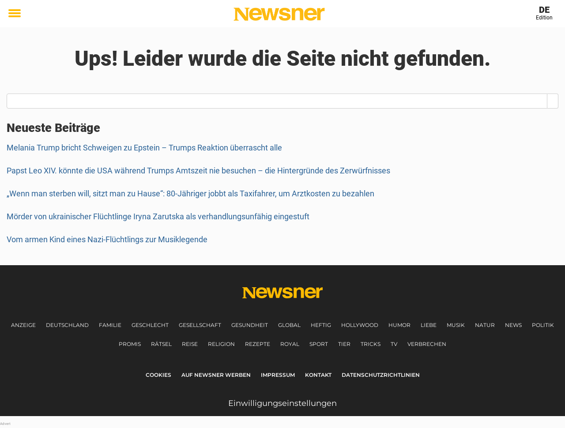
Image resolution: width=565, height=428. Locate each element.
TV (394, 344)
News (513, 325)
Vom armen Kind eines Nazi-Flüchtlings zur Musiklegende (107, 239)
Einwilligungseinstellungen (282, 403)
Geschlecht (150, 325)
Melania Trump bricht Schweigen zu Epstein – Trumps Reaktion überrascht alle (144, 147)
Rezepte (257, 344)
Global (289, 325)
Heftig (321, 325)
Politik (543, 325)
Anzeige (23, 325)
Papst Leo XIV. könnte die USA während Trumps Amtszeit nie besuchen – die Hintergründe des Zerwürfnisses (198, 170)
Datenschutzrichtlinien (381, 375)
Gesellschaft (200, 325)
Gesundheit (249, 325)
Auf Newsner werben (216, 375)
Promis (130, 344)
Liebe (429, 325)
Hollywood (359, 325)
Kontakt (318, 375)
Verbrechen (426, 344)
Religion (221, 344)
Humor (399, 325)
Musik (456, 325)
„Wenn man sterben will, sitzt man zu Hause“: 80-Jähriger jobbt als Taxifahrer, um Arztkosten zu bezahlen (190, 193)
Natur (485, 325)
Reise (190, 344)
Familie (110, 325)
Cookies (158, 375)
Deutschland (67, 325)
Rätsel (161, 344)
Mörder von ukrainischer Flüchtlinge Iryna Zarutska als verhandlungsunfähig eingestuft (158, 216)
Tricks (370, 344)
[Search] (552, 101)
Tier (344, 344)
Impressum (278, 375)
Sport (318, 344)
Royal (289, 344)
